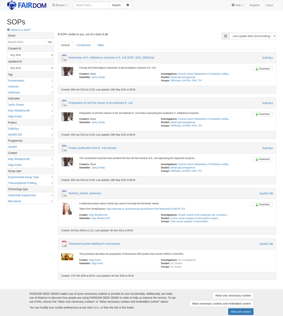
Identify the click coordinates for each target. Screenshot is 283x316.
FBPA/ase (176, 80)
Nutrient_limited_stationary (85, 193)
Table (100, 45)
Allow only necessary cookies (233, 295)
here (96, 307)
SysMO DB (266, 193)
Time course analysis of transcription (190, 221)
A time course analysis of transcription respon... (195, 218)
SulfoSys (267, 57)
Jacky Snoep (98, 77)
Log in (269, 5)
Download (262, 69)
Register (255, 5)
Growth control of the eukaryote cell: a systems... (203, 215)
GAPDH (186, 80)
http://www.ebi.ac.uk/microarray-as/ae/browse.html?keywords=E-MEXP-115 (146, 208)
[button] (60, 5)
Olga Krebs (95, 260)
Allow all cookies (241, 311)
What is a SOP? (19, 30)
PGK (194, 80)
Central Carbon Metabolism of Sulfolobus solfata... (204, 73)
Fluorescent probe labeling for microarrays (94, 243)
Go (50, 42)
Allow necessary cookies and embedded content (221, 303)
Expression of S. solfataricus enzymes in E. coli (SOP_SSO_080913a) (111, 57)
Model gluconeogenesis (183, 77)
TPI (200, 80)
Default (65, 45)
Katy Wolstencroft (98, 215)
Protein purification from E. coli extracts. (93, 148)
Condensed (83, 45)
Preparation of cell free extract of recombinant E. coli (100, 102)
